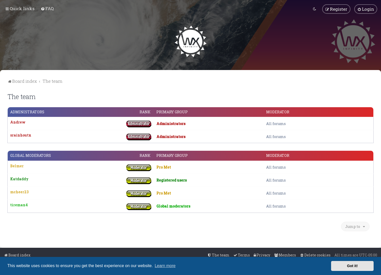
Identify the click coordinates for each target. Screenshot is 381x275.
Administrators (27, 111)
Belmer (17, 165)
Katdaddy (19, 178)
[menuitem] (47, 8)
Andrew (17, 121)
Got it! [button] (352, 266)
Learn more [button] (165, 266)
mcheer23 (19, 191)
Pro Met (163, 166)
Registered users (171, 179)
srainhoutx (20, 134)
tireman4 (19, 204)
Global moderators (30, 155)
